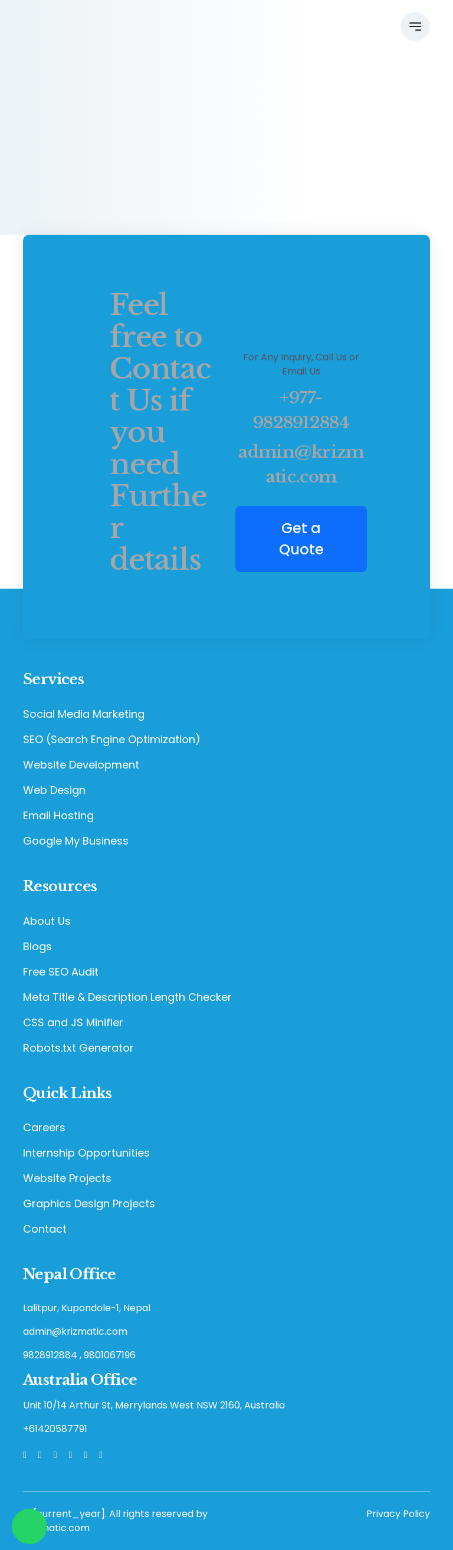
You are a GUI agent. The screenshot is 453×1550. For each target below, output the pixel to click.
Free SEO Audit (61, 971)
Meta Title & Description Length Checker (127, 997)
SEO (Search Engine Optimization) (112, 739)
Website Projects (67, 1178)
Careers (44, 1127)
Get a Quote (301, 538)
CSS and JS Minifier (73, 1022)
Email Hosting (58, 815)
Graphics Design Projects (89, 1203)
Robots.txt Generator (78, 1047)
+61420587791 (55, 1429)
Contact (45, 1228)
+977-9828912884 (301, 410)
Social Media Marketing (84, 714)
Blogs (37, 946)
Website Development (81, 764)
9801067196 (110, 1355)
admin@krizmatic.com (300, 464)
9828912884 (50, 1355)
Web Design (54, 790)
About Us (47, 921)
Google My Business (76, 840)
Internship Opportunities (86, 1152)
